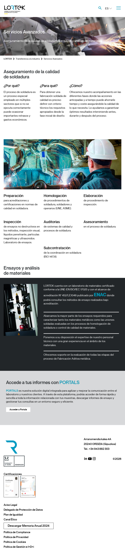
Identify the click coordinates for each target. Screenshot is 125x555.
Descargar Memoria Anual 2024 (28, 526)
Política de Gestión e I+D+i (19, 546)
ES (106, 8)
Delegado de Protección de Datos (23, 509)
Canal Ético (10, 519)
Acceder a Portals (18, 409)
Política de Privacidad (16, 537)
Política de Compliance (17, 532)
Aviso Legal (10, 505)
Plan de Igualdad (13, 514)
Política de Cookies (15, 542)
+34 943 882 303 (99, 449)
